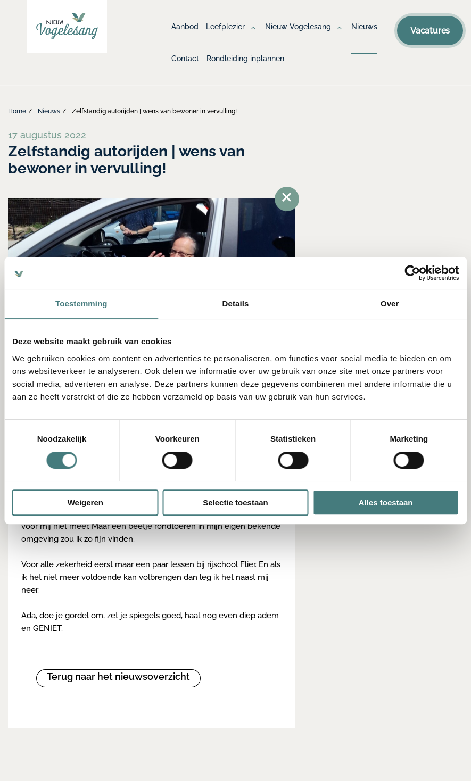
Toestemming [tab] (81, 303)
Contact (185, 58)
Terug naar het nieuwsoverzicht (118, 676)
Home (17, 111)
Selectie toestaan (235, 502)
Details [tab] (235, 303)
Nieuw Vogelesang (298, 26)
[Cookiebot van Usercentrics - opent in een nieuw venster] (412, 273)
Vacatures (430, 31)
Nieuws (364, 26)
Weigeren (85, 502)
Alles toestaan (386, 502)
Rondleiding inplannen (245, 58)
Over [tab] (390, 303)
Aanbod (185, 26)
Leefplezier (225, 26)
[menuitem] (185, 37)
